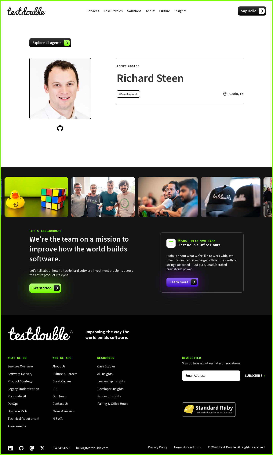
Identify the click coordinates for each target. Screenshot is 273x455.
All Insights (105, 374)
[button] (93, 11)
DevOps (13, 404)
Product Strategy (20, 381)
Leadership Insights (111, 381)
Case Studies (113, 11)
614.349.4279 (61, 448)
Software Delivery (20, 374)
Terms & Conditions (187, 447)
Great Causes (62, 381)
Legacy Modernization (23, 389)
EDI (55, 389)
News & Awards (64, 411)
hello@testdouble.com (92, 448)
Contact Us (60, 404)
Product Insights (109, 396)
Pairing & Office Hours (112, 404)
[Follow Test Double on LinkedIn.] (11, 448)
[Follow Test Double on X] (42, 448)
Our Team (60, 396)
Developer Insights (110, 389)
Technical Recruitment (23, 419)
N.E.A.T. (58, 419)
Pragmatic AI (17, 396)
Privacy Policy (157, 447)
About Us (59, 366)
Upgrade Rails (17, 411)
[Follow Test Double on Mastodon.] (32, 448)
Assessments (17, 426)
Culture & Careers (65, 374)
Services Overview (20, 366)
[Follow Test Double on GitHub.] (21, 448)
